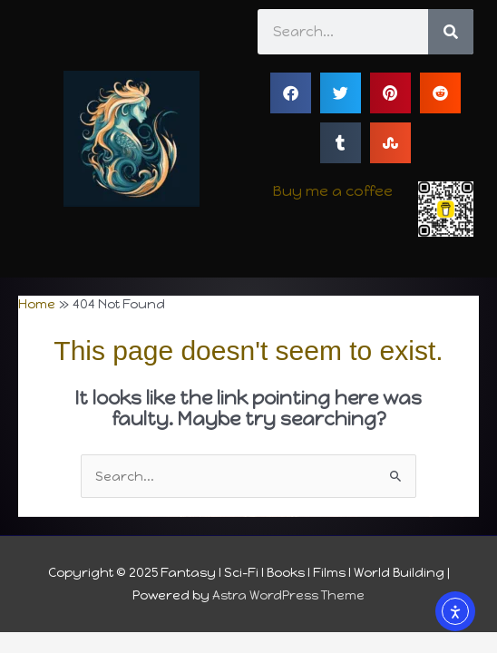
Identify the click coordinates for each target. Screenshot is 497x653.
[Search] (450, 31)
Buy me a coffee (333, 191)
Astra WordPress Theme (288, 595)
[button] (290, 93)
